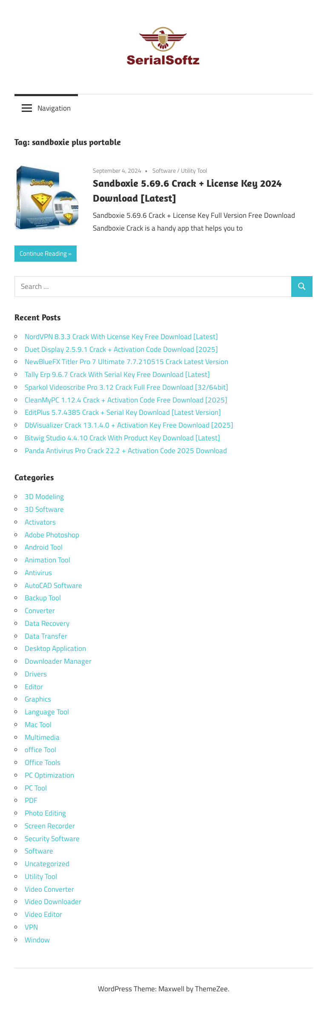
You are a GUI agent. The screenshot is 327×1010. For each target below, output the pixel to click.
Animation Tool (47, 559)
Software (164, 170)
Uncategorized (47, 863)
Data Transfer (46, 636)
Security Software (52, 838)
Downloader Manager (58, 661)
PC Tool (36, 787)
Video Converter (49, 889)
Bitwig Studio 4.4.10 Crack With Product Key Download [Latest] (122, 437)
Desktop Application (55, 648)
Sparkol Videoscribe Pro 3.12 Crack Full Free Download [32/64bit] (126, 387)
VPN (31, 927)
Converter (40, 610)
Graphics (38, 699)
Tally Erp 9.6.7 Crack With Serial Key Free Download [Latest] (117, 374)
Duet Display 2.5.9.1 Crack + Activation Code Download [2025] (121, 349)
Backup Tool (43, 597)
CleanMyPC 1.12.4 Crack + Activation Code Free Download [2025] (126, 399)
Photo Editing (45, 813)
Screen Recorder (50, 825)
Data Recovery (47, 623)
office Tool (40, 749)
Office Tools (42, 762)
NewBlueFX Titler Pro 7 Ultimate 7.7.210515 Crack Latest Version (126, 361)
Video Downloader (53, 901)
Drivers (36, 673)
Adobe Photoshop (52, 534)
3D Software (44, 509)
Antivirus (38, 572)
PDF (31, 800)
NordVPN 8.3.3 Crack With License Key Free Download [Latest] (121, 336)
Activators (40, 522)
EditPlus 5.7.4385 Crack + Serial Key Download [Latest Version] (123, 412)
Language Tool (47, 711)
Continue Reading (43, 253)
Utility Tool (194, 170)
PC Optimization (49, 775)
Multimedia (42, 737)
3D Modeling (44, 496)
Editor (34, 686)
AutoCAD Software (53, 585)
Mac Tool (38, 724)
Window (37, 939)
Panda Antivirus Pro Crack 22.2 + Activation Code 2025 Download (126, 450)
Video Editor (43, 914)
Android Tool (44, 547)
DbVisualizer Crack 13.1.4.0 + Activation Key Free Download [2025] (129, 425)
